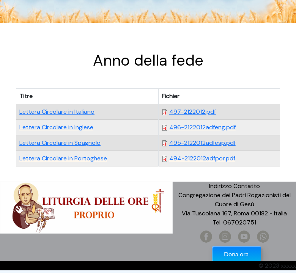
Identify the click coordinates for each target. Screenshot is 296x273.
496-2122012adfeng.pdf (202, 127)
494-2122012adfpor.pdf (202, 158)
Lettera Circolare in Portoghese (63, 158)
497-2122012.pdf (192, 112)
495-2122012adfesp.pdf (202, 143)
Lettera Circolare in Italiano (56, 112)
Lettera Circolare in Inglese (56, 127)
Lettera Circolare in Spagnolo (60, 143)
